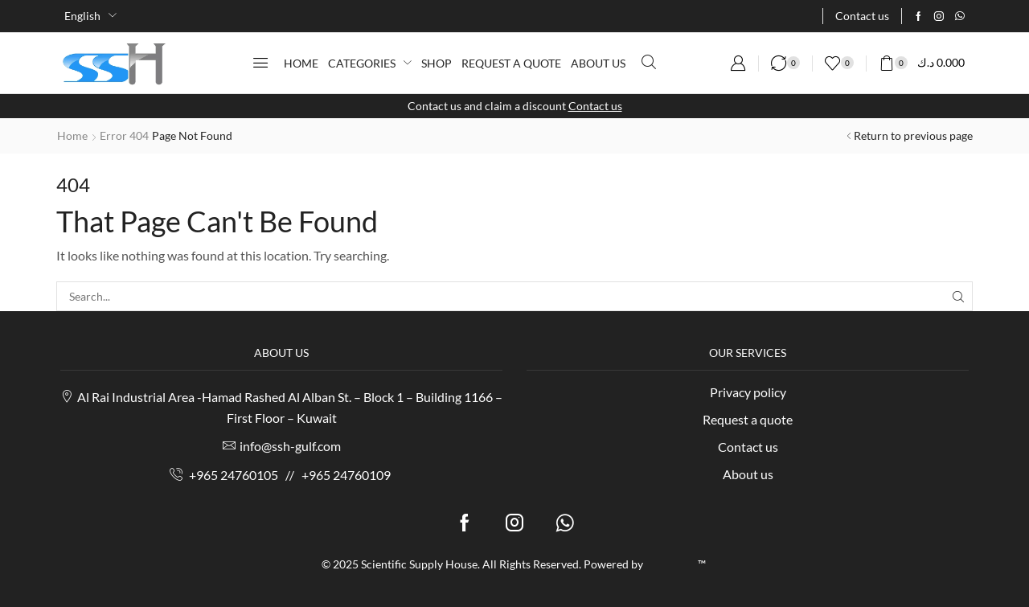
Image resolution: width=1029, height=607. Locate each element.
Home (72, 135)
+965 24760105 (233, 474)
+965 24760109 (346, 474)
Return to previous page (913, 135)
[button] (260, 62)
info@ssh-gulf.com (290, 445)
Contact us (595, 106)
